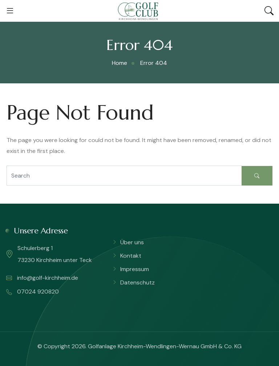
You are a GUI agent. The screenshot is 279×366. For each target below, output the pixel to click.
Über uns (132, 242)
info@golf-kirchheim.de (42, 278)
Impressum (134, 269)
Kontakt (130, 255)
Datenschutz (137, 282)
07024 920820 (32, 292)
